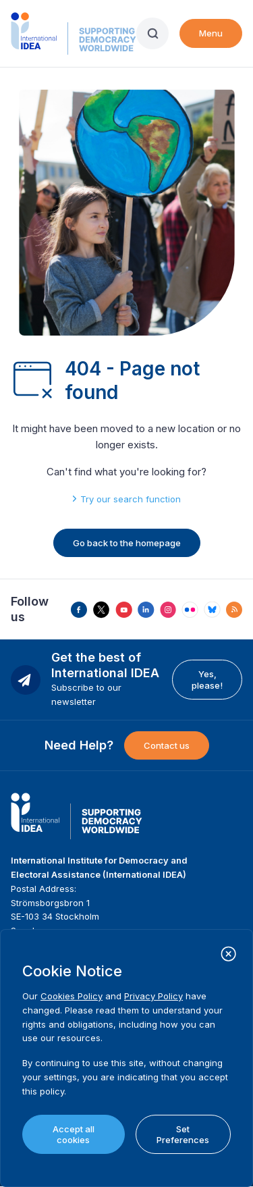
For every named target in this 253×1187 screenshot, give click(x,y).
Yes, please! (207, 679)
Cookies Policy (71, 996)
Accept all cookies (73, 1134)
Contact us (167, 745)
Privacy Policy (153, 996)
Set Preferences (183, 1134)
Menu (211, 33)
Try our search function (130, 499)
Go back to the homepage (127, 542)
